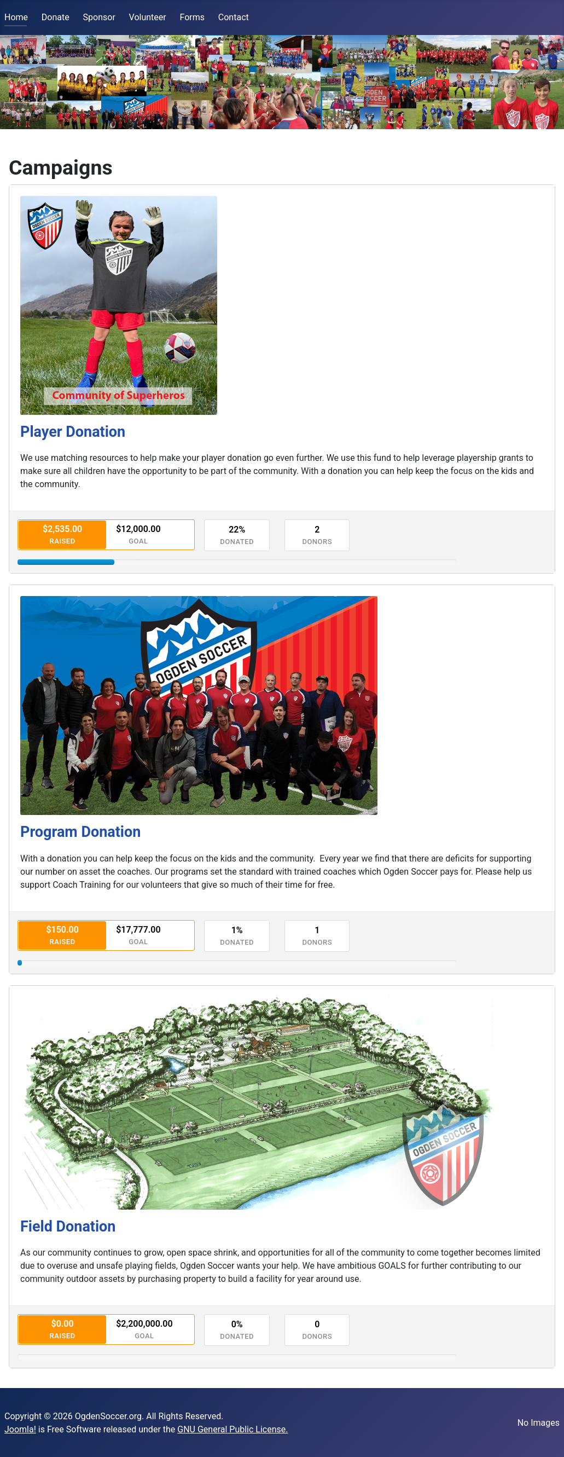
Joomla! (20, 1429)
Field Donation (67, 1226)
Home (16, 17)
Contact (233, 17)
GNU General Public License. (232, 1429)
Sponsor (99, 17)
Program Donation (80, 832)
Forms (192, 17)
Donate (55, 17)
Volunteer (147, 17)
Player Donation (72, 432)
